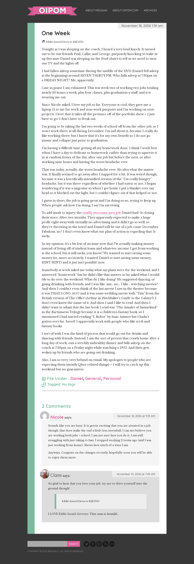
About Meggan (96, 10)
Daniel (76, 378)
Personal (112, 378)
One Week (56, 33)
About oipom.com (125, 10)
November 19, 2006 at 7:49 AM (136, 474)
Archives (150, 10)
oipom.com (52, 10)
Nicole (57, 417)
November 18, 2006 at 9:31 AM (136, 416)
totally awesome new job (101, 213)
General (93, 378)
